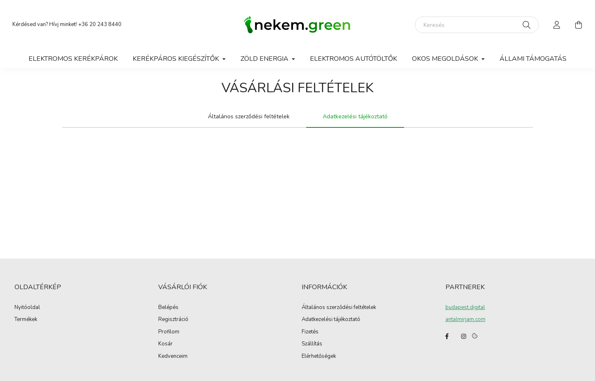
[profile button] (557, 25)
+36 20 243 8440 (99, 24)
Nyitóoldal (27, 307)
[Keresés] (477, 25)
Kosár (165, 344)
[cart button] (578, 25)
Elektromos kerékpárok (73, 58)
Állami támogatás (533, 58)
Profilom (168, 332)
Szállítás (312, 344)
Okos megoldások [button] (446, 58)
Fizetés (310, 332)
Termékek (25, 319)
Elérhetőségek (319, 356)
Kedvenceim (173, 356)
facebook (447, 336)
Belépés (168, 307)
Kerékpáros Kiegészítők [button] (177, 58)
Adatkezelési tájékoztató (331, 319)
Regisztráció (173, 319)
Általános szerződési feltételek (339, 307)
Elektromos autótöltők (353, 58)
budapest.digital (465, 307)
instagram (463, 336)
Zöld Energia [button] (265, 58)
